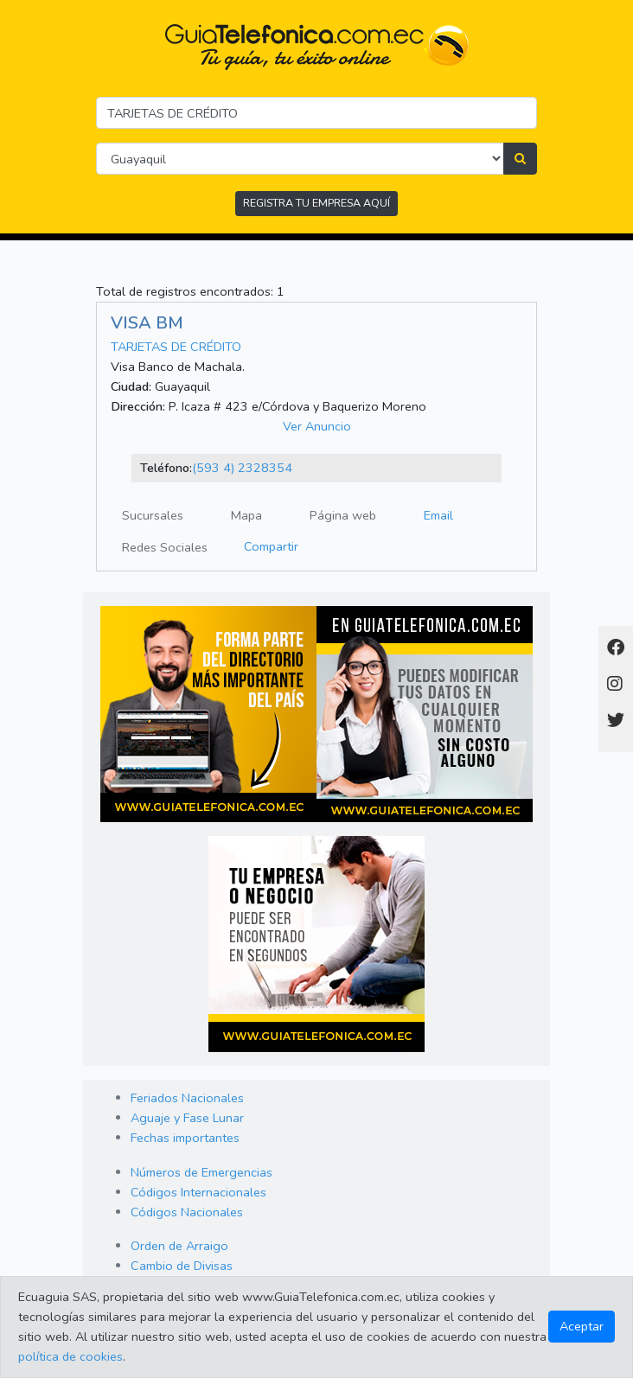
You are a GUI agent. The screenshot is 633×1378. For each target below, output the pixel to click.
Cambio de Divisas (182, 1265)
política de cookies (70, 1356)
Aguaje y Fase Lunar (187, 1117)
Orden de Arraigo (179, 1245)
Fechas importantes (185, 1137)
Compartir (271, 546)
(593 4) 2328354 (242, 467)
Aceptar (581, 1326)
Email (438, 515)
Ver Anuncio (317, 426)
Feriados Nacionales (187, 1098)
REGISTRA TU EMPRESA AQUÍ (316, 202)
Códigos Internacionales (198, 1192)
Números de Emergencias (201, 1172)
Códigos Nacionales (187, 1212)
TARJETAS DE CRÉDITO (176, 346)
